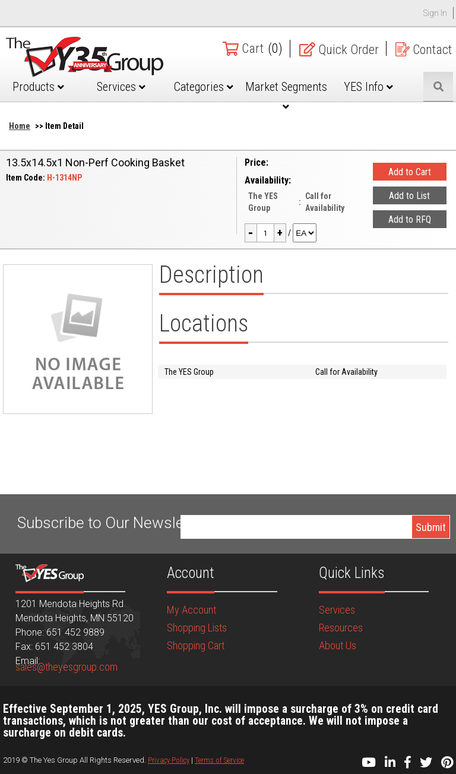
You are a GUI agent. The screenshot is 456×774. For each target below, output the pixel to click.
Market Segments (286, 96)
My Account (191, 610)
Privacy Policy (168, 760)
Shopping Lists (197, 627)
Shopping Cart (195, 645)
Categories (203, 87)
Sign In (435, 13)
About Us (337, 645)
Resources (341, 627)
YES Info (368, 87)
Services (121, 87)
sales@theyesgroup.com (66, 667)
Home (19, 126)
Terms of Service (219, 760)
